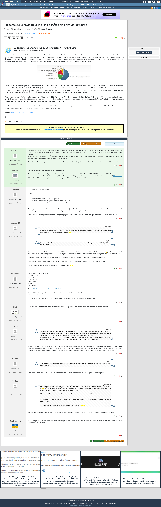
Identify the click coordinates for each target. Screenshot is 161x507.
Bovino (15, 174)
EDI (67, 5)
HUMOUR (111, 7)
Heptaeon (15, 278)
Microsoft (47, 5)
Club (99, 2)
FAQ (44, 2)
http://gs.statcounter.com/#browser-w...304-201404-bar (49, 293)
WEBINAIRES (54, 7)
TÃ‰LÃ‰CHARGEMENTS (73, 7)
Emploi (76, 2)
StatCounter (16, 114)
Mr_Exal (15, 363)
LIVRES (62, 7)
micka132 (15, 155)
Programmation (74, 5)
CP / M (15, 330)
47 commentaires (44, 35)
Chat (57, 2)
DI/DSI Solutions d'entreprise (19, 5)
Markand (15, 194)
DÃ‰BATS (94, 7)
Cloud (32, 5)
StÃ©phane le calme (29, 35)
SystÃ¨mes (102, 5)
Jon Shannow (15, 425)
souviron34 (15, 227)
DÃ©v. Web (60, 5)
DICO (105, 7)
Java (53, 5)
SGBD (83, 5)
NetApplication (27, 114)
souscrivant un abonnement (52, 131)
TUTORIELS (41, 7)
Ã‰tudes (84, 2)
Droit (92, 2)
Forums (28, 2)
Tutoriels (37, 2)
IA (36, 5)
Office (88, 5)
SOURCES (86, 7)
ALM (40, 5)
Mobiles (95, 5)
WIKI (100, 7)
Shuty (15, 311)
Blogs (50, 2)
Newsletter (66, 2)
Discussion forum (144, 52)
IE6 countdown (117, 180)
